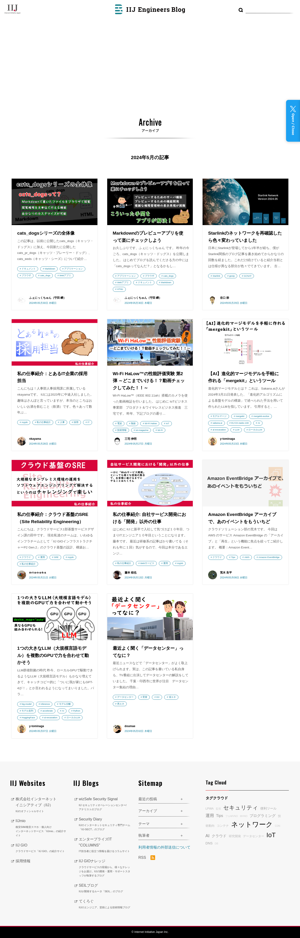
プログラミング (263, 815)
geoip (232, 276)
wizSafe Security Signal (105, 804)
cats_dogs (45, 275)
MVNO (243, 816)
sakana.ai (217, 423)
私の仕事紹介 (44, 422)
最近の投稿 (147, 799)
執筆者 (144, 835)
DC (158, 697)
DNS (209, 843)
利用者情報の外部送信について (164, 847)
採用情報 (23, 861)
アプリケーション (73, 268)
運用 (42, 557)
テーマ (144, 824)
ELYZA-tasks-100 (240, 423)
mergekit (240, 416)
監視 (218, 808)
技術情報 (122, 430)
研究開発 (235, 836)
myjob (25, 422)
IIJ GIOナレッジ (105, 868)
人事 (62, 422)
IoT (167, 423)
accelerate (48, 710)
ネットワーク (252, 824)
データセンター (125, 697)
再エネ (120, 703)
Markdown (50, 268)
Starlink (216, 276)
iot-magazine (142, 430)
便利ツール (268, 808)
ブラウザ (26, 275)
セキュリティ (240, 808)
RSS (146, 857)
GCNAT (248, 276)
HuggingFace (28, 717)
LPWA (210, 808)
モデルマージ (220, 416)
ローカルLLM (255, 429)
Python (76, 710)
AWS (247, 557)
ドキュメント (29, 268)
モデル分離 (65, 704)
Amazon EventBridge (269, 557)
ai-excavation (219, 429)
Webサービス (147, 563)
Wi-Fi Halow (151, 423)
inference (45, 704)
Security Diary (105, 824)
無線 (133, 423)
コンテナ (223, 825)
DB (216, 843)
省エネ (172, 697)
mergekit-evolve (261, 416)
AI (259, 423)
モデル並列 (27, 710)
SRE (56, 557)
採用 (76, 422)
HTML (120, 289)
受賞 (145, 697)
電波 (119, 423)
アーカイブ (147, 811)
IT (88, 422)
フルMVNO (231, 816)
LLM (237, 429)
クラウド (26, 557)
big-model (26, 704)
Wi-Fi (160, 430)
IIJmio (41, 828)
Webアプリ (65, 275)
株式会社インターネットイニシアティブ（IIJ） (41, 805)
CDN (277, 825)
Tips (233, 557)
